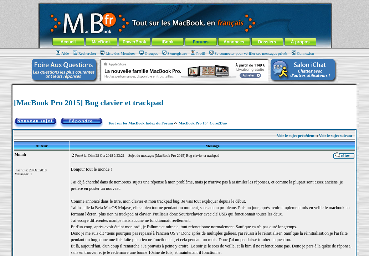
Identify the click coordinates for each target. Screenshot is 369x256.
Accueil (68, 41)
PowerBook (134, 41)
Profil (198, 53)
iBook (167, 41)
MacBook (101, 41)
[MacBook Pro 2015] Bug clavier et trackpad (89, 102)
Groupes (148, 53)
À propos (300, 41)
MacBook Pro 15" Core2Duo (203, 123)
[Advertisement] (184, 87)
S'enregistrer (174, 53)
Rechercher (84, 53)
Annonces (234, 41)
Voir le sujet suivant (335, 135)
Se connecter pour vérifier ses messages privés (248, 53)
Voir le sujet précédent (295, 135)
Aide (62, 53)
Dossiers (267, 41)
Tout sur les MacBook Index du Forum (140, 123)
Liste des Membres (117, 53)
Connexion (303, 53)
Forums (201, 41)
